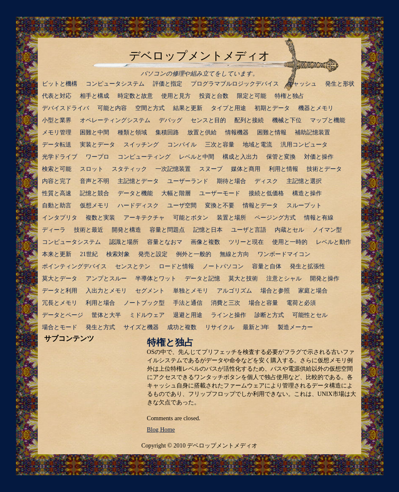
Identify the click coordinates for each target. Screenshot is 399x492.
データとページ (62, 314)
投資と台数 (213, 95)
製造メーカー (295, 327)
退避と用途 (187, 314)
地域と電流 (257, 144)
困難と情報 (271, 132)
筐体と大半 (106, 314)
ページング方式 (275, 217)
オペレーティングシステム (115, 120)
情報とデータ (260, 205)
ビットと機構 (59, 83)
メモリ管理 (56, 132)
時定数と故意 (135, 95)
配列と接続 (249, 120)
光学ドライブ (59, 156)
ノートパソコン (223, 266)
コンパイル (182, 144)
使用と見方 (176, 95)
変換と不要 (219, 205)
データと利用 (59, 290)
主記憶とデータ (138, 181)
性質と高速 (56, 193)
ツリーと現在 (246, 241)
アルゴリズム (234, 290)
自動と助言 (56, 205)
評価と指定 (167, 83)
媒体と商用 (245, 168)
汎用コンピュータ (304, 144)
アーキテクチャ (144, 217)
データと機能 (135, 193)
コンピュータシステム (115, 83)
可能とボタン (190, 217)
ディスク (266, 181)
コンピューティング (144, 156)
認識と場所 (124, 241)
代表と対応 (56, 95)
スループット (304, 205)
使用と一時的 (289, 241)
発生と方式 (100, 327)
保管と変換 (281, 156)
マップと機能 (327, 120)
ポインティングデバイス (74, 266)
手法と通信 (187, 302)
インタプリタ (59, 217)
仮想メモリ (94, 205)
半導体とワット (155, 278)
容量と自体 (266, 266)
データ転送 (56, 144)
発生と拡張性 (307, 266)
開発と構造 (126, 229)
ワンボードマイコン (283, 254)
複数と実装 (100, 217)
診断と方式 (269, 314)
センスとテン (132, 266)
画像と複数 (205, 241)
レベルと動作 (333, 241)
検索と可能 (56, 168)
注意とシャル (284, 278)
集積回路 (167, 132)
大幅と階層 (176, 193)
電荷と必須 (301, 302)
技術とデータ (324, 168)
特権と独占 (289, 95)
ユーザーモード (219, 193)
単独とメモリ (190, 290)
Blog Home (161, 429)
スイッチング (141, 144)
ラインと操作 (228, 314)
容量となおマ (164, 241)
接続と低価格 (266, 193)
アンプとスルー (106, 278)
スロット (91, 168)
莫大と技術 (243, 278)
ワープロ (97, 156)
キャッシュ (302, 83)
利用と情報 (283, 168)
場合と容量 (263, 302)
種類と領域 (132, 132)
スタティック (129, 168)
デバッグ (170, 120)
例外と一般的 (193, 254)
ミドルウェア (147, 314)
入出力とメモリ (106, 290)
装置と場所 (231, 217)
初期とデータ (272, 108)
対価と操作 (318, 156)
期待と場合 (231, 181)
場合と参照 (275, 290)
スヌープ (211, 168)
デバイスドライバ (65, 108)
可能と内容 (112, 108)
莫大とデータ (59, 278)
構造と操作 (307, 193)
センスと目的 (208, 120)
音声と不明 (94, 181)
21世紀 (88, 254)
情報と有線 (318, 217)
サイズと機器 (141, 327)
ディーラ (54, 229)
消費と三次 (225, 302)
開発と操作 (324, 278)
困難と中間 (94, 132)
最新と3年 (256, 327)
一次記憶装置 (173, 168)
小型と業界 (56, 120)
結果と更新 (187, 108)
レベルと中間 (196, 156)
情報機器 (237, 132)
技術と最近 (88, 229)
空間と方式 (150, 108)
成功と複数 (182, 327)
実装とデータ (97, 144)
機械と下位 (287, 120)
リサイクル (219, 327)
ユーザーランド (187, 181)
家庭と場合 (313, 290)
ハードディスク (138, 205)
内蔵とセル (289, 229)
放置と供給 (202, 132)
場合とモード (59, 327)
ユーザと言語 (248, 229)
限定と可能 (251, 95)
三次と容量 (219, 144)
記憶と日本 (208, 229)
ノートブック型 (144, 302)
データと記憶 (202, 278)
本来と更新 (56, 254)
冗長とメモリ (59, 302)
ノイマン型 (327, 229)
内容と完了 (56, 181)
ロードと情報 (176, 266)
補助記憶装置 (312, 132)
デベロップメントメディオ (199, 56)
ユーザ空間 (182, 205)
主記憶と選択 (304, 181)
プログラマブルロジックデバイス (235, 83)
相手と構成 (94, 95)
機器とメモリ (315, 108)
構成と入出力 (240, 156)
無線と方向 (234, 254)
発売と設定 (153, 254)
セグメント (150, 290)
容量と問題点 (167, 229)
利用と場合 (100, 302)
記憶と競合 (94, 193)
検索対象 (118, 254)
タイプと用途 (228, 108)
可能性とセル (310, 314)
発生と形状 (339, 83)
